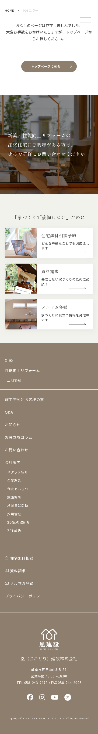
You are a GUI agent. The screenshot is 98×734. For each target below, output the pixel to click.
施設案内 (14, 497)
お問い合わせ (16, 449)
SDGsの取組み (18, 522)
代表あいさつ (17, 488)
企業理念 (14, 480)
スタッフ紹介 (17, 472)
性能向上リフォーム (22, 370)
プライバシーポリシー (24, 596)
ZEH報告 (14, 530)
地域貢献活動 (17, 505)
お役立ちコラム (18, 437)
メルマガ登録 (22, 583)
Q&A (9, 412)
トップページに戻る (45, 66)
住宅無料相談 (22, 558)
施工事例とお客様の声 (24, 399)
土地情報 (14, 380)
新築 (9, 360)
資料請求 (18, 570)
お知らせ (13, 424)
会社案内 (13, 462)
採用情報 (14, 514)
